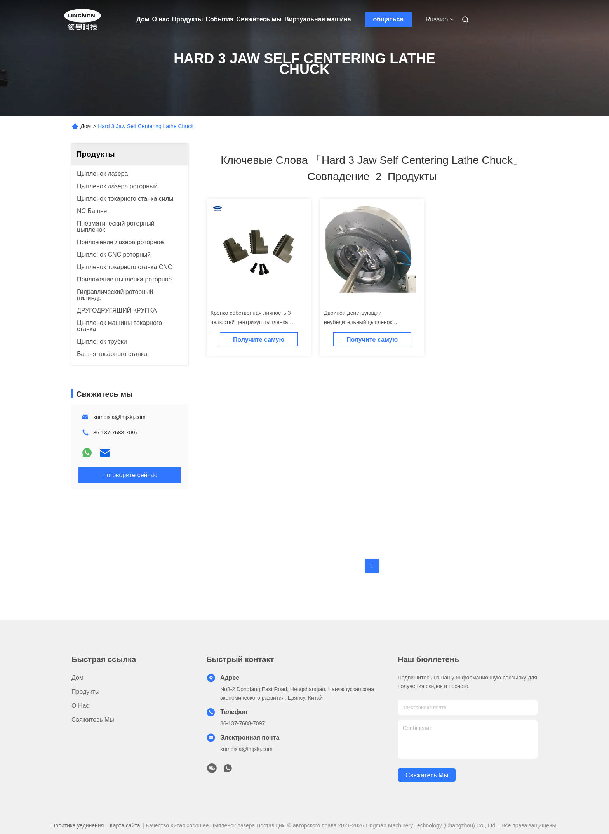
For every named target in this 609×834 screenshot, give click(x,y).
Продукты (187, 19)
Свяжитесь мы (259, 19)
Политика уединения (77, 825)
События (219, 19)
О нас (160, 19)
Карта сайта (125, 825)
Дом (143, 19)
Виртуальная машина (317, 19)
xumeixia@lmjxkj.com (119, 417)
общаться (388, 19)
